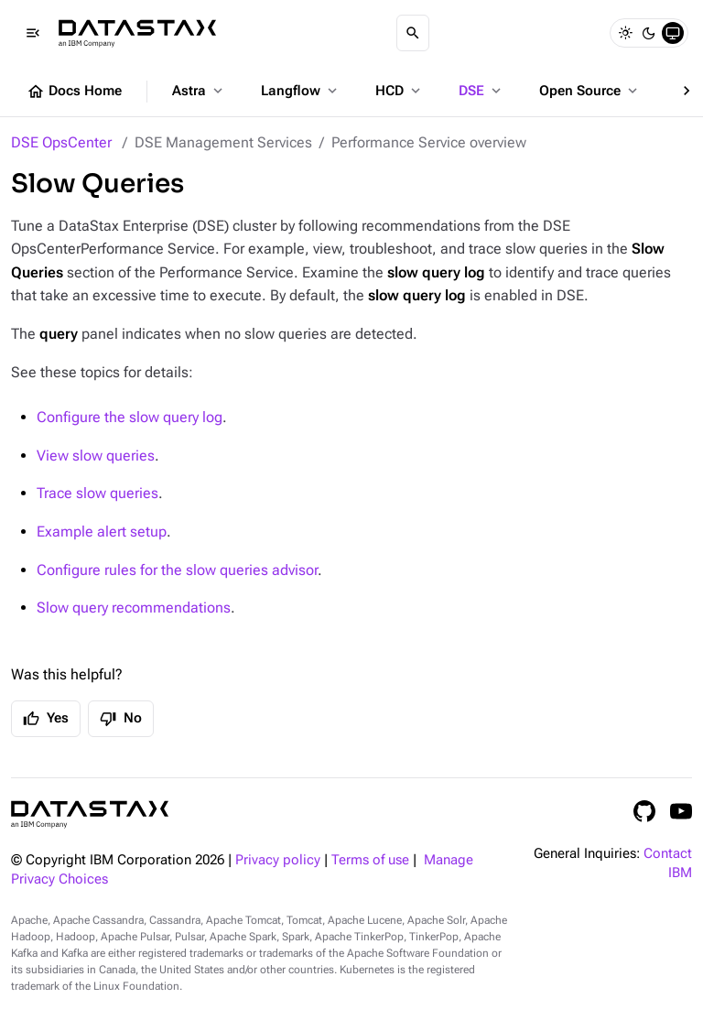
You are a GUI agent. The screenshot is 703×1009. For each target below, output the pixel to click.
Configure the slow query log (129, 417)
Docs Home (74, 91)
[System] (673, 33)
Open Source (590, 90)
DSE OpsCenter (61, 142)
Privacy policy (277, 860)
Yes (46, 719)
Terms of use (370, 860)
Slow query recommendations (134, 607)
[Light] (625, 33)
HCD (399, 90)
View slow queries (96, 455)
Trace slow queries (97, 493)
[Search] (412, 33)
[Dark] (649, 33)
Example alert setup (102, 531)
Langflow (301, 90)
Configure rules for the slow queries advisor (177, 570)
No (121, 719)
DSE (481, 90)
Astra (199, 90)
